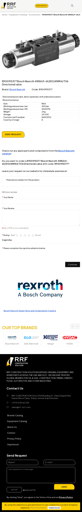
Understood (54, 508)
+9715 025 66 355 (20, 402)
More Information (38, 507)
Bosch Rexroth (17, 89)
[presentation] (22, 255)
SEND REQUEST (41, 5)
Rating (6, 235)
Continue (72, 264)
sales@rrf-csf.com (21, 407)
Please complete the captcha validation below (24, 248)
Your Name (8, 197)
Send (64, 486)
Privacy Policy (66, 497)
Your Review (8, 208)
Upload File (29, 490)
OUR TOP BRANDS (19, 326)
